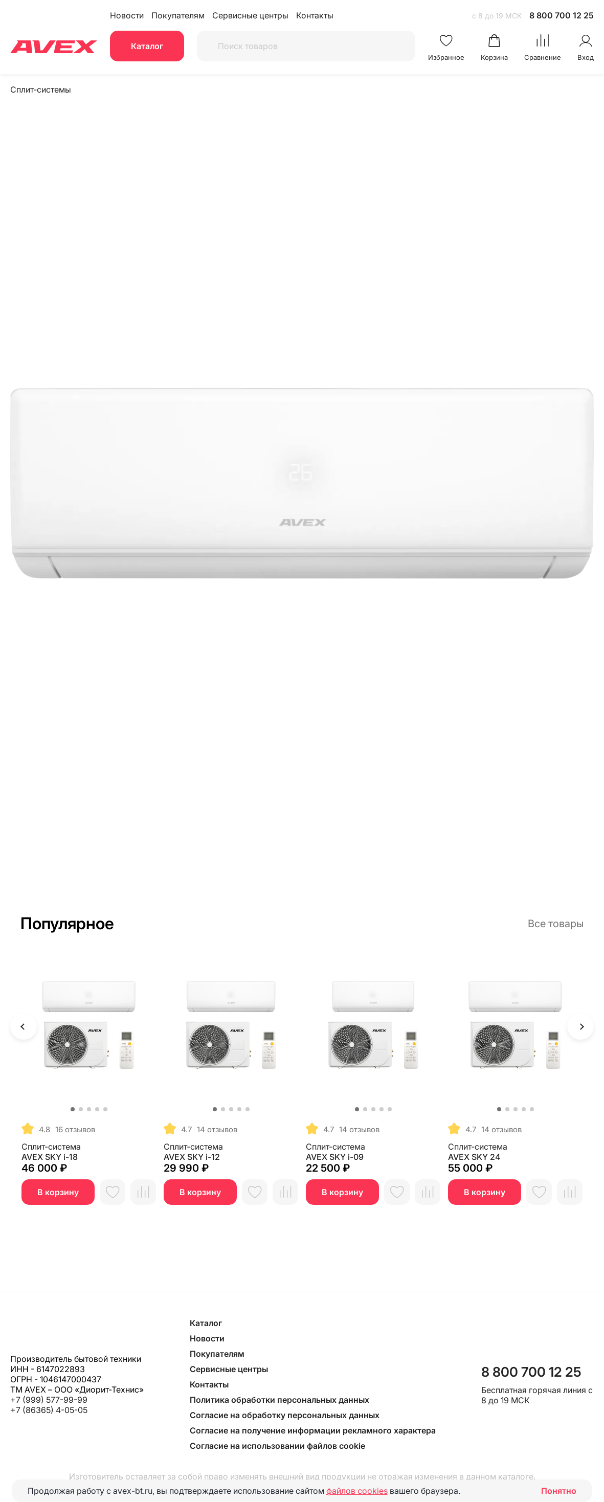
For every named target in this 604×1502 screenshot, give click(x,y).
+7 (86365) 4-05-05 (48, 1410)
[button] (73, 1109)
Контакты (314, 15)
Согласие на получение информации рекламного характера (313, 1430)
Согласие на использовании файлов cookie (277, 1446)
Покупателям (178, 15)
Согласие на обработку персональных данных (284, 1415)
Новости (127, 15)
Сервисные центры (250, 15)
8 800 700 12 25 (561, 15)
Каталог (147, 46)
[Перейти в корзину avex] (494, 47)
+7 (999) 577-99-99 (48, 1400)
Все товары (556, 923)
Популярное (67, 923)
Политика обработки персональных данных (279, 1400)
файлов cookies (357, 1491)
